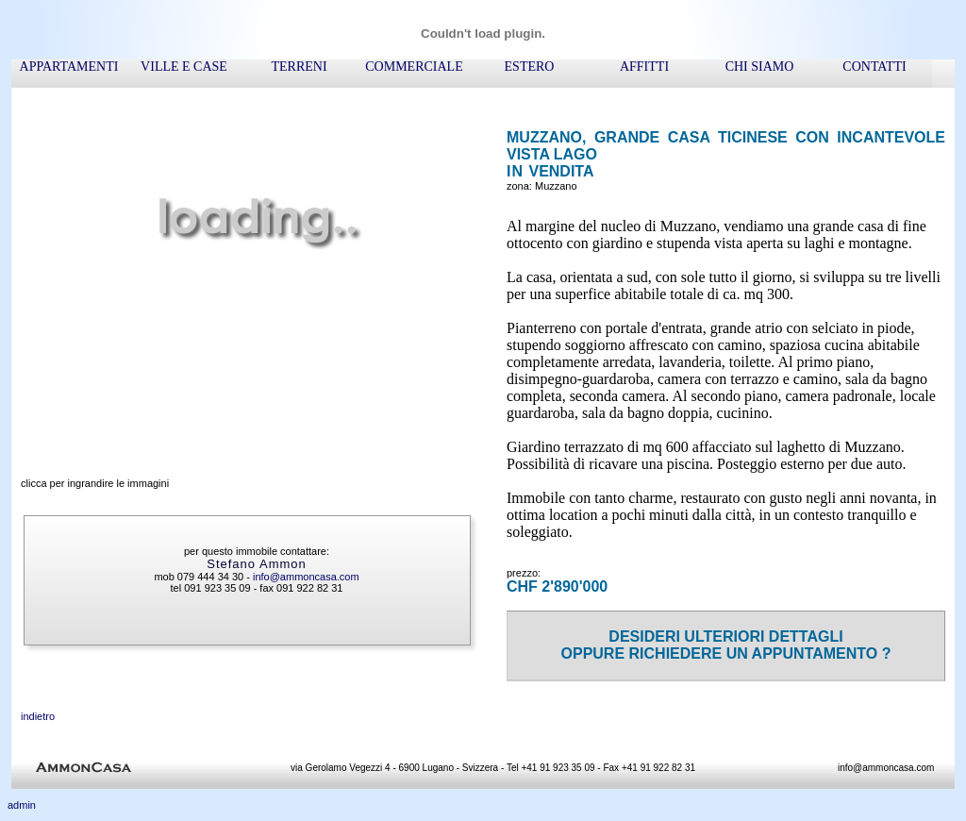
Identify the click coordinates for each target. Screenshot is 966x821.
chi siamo (759, 66)
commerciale (413, 66)
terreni (298, 66)
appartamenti (69, 66)
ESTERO (530, 66)
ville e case (184, 66)
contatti (874, 66)
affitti (644, 66)
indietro (38, 716)
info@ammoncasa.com (306, 576)
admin (22, 805)
